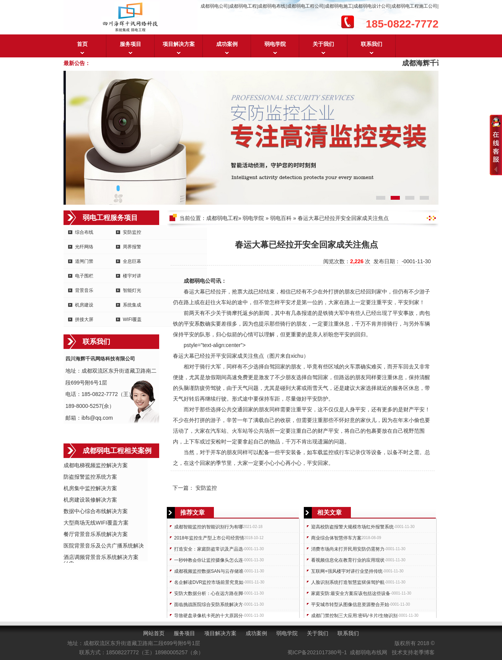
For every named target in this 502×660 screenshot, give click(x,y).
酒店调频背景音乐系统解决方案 (101, 557)
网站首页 (154, 633)
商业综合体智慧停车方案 (336, 538)
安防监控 (132, 232)
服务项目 (130, 44)
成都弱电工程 (222, 218)
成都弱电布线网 (368, 652)
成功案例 (227, 44)
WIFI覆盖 (132, 319)
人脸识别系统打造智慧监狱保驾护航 (348, 582)
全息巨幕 (132, 261)
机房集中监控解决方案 (90, 488)
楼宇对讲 (132, 276)
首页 (82, 44)
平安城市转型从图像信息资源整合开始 (350, 604)
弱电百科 (281, 218)
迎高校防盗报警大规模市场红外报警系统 (352, 527)
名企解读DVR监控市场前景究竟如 (208, 582)
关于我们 (323, 44)
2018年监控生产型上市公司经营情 (209, 538)
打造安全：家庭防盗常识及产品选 (208, 549)
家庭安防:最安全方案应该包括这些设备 (350, 593)
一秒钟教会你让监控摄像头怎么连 (208, 560)
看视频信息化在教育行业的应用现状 (348, 560)
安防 (317, 399)
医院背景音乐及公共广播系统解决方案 (104, 546)
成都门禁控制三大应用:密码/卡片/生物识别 (354, 615)
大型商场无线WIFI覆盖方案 (96, 523)
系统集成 (132, 305)
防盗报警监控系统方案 (90, 477)
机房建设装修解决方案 (90, 500)
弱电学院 (275, 44)
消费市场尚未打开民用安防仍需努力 (348, 549)
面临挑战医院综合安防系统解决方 (208, 604)
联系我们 (371, 44)
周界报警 (132, 246)
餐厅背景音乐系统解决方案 (96, 534)
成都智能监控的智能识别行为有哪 (208, 527)
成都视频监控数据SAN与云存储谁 (208, 571)
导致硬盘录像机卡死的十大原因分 (208, 615)
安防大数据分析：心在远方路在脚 (208, 593)
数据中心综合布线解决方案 (96, 511)
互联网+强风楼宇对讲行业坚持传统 (347, 571)
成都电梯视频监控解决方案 (96, 465)
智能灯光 (132, 290)
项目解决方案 (179, 44)
